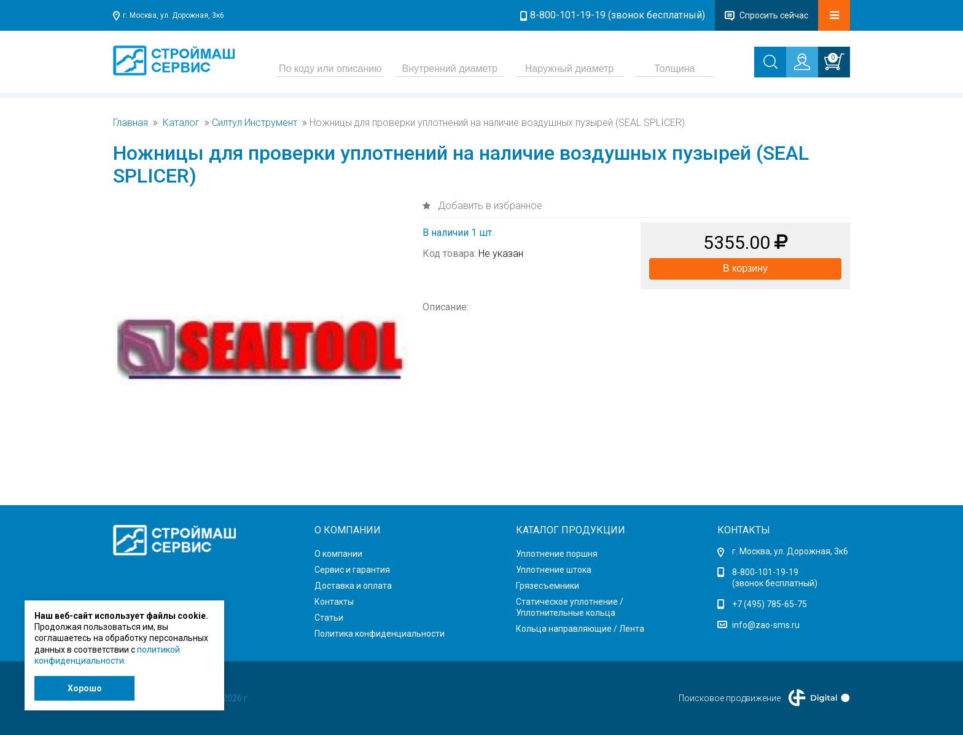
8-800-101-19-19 (765, 572)
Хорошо (85, 688)
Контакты (334, 602)
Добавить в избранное (488, 205)
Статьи (328, 618)
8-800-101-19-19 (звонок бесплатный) (617, 15)
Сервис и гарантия (352, 570)
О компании (338, 554)
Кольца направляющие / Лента (580, 629)
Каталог (181, 122)
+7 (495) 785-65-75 (769, 604)
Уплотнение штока (553, 570)
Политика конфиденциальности (379, 634)
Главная (130, 122)
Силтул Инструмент (254, 122)
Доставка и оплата (353, 586)
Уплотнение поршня (557, 554)
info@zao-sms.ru (766, 625)
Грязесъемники (547, 586)
